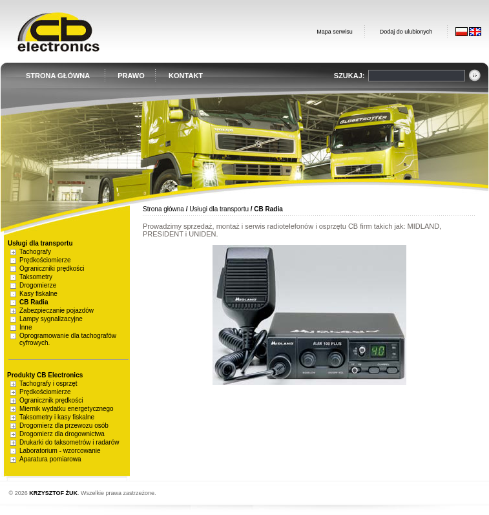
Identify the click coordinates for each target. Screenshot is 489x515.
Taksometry (35, 276)
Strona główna (163, 209)
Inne (25, 327)
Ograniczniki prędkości (52, 268)
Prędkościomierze (44, 260)
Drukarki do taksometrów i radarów (69, 442)
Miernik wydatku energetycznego (66, 408)
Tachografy (35, 251)
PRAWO (131, 75)
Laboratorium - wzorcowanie (60, 450)
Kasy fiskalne (38, 293)
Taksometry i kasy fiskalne (56, 417)
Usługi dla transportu (219, 209)
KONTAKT (186, 75)
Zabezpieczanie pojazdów (56, 310)
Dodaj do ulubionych (406, 31)
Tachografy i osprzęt (48, 383)
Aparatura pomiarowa (50, 459)
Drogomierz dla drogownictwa (62, 433)
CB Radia (33, 302)
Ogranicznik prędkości (51, 400)
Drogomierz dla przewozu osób (64, 425)
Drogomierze (37, 285)
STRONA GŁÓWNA (58, 75)
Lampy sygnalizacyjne (51, 318)
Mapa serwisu (335, 31)
